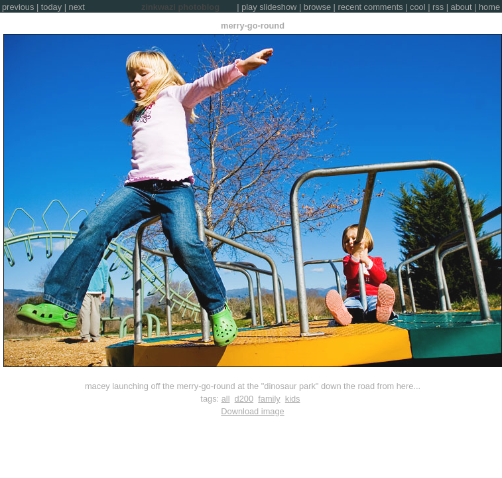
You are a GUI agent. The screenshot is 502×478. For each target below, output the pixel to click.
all (225, 399)
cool (417, 7)
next (77, 7)
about (461, 7)
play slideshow (268, 7)
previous (18, 7)
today (51, 7)
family (269, 399)
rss (438, 7)
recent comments (370, 7)
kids (292, 399)
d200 (244, 399)
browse (317, 7)
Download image (252, 411)
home (489, 7)
